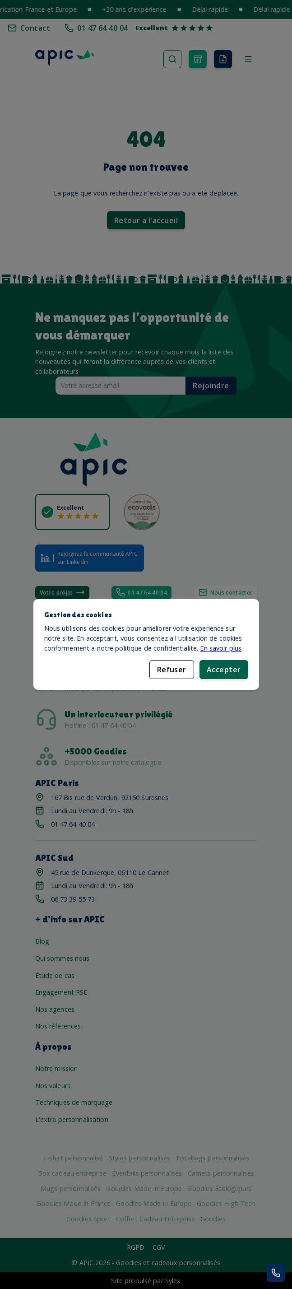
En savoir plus (220, 647)
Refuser (171, 670)
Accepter (224, 670)
